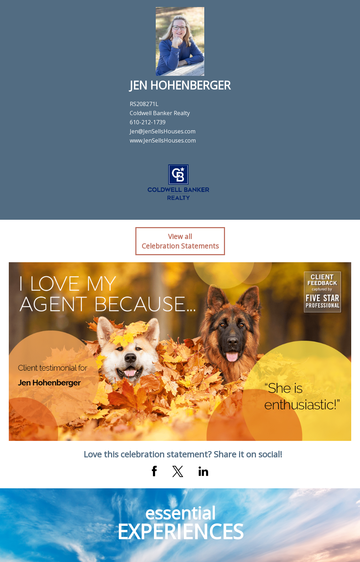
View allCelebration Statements (180, 241)
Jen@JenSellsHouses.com (162, 131)
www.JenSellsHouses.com (163, 140)
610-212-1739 (148, 122)
